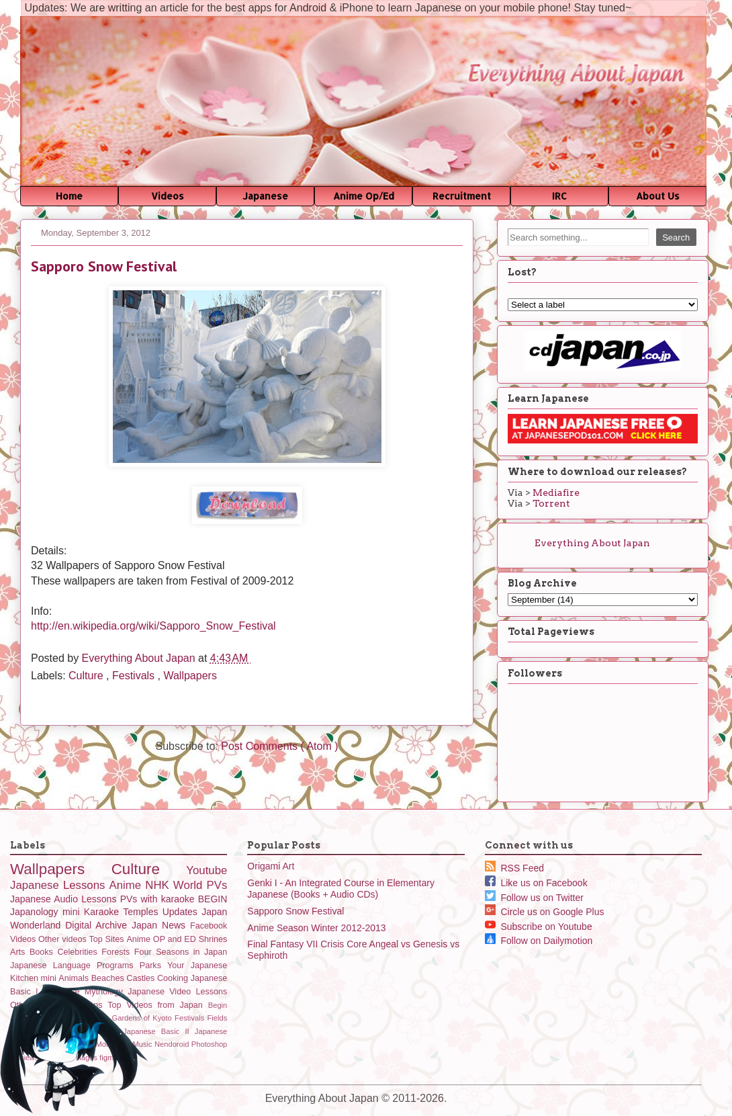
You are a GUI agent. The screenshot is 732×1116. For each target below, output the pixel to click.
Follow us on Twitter (534, 897)
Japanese (265, 196)
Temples (142, 911)
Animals (74, 978)
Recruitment (461, 196)
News (176, 925)
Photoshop (209, 1044)
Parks (153, 965)
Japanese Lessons (59, 885)
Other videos (63, 939)
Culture (87, 675)
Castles (141, 978)
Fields (217, 1018)
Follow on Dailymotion (539, 940)
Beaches (109, 978)
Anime (127, 885)
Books (44, 952)
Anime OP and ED (162, 939)
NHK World (175, 885)
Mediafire (556, 492)
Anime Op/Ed (363, 196)
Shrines (213, 939)
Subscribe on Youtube (538, 926)
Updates (182, 911)
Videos (167, 196)
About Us (658, 196)
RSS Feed (514, 868)
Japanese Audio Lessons (65, 899)
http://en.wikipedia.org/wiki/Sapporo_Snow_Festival (153, 626)
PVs (217, 885)
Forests (117, 952)
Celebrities (79, 952)
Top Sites (108, 939)
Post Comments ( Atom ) (279, 746)
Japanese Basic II (159, 1031)
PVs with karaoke (159, 899)
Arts (20, 952)
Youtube (206, 870)
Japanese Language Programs (75, 965)
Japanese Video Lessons (177, 991)
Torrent (551, 503)
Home (69, 196)
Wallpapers (189, 675)
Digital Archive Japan (113, 925)
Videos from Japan (167, 1005)
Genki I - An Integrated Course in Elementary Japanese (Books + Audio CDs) (340, 888)
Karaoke (103, 911)
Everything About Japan (140, 658)
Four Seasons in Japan (180, 952)
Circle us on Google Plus (544, 911)
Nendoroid (172, 1044)
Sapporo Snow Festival (295, 911)
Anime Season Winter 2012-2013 (316, 927)
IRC (559, 196)
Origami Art (270, 866)
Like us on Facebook (536, 882)
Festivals (135, 675)
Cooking (174, 978)
